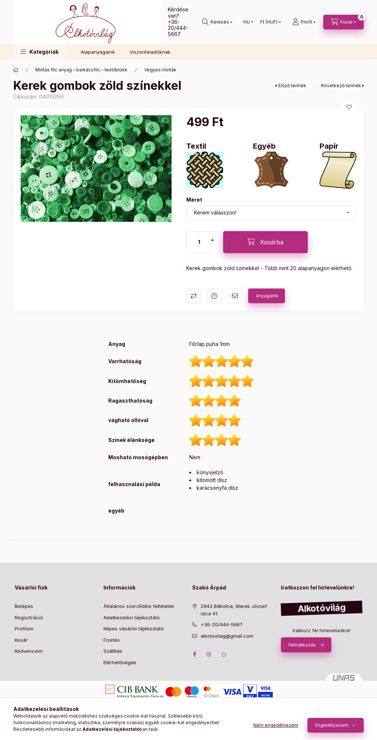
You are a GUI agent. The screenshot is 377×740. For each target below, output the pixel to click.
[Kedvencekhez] (349, 107)
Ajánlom (235, 295)
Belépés (24, 606)
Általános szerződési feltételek (138, 606)
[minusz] (212, 244)
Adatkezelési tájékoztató (131, 617)
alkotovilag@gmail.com (227, 636)
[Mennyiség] (199, 242)
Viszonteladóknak (150, 52)
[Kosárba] (265, 242)
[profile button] (304, 22)
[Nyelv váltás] (246, 22)
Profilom (24, 628)
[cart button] (343, 22)
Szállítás (112, 651)
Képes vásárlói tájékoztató (133, 628)
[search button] (217, 22)
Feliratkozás (302, 645)
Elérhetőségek (119, 662)
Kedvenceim (29, 651)
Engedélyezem (331, 725)
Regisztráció (29, 617)
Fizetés (111, 640)
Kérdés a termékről (214, 295)
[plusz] (212, 240)
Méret (194, 199)
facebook (194, 654)
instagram (209, 654)
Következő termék (341, 85)
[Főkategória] (15, 70)
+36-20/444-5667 (178, 28)
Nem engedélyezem (275, 725)
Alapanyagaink (98, 52)
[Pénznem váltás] (269, 22)
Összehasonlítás (193, 295)
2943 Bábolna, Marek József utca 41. (234, 609)
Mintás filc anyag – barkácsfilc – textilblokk (81, 69)
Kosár (21, 640)
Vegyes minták (160, 69)
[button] (39, 51)
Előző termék (292, 85)
